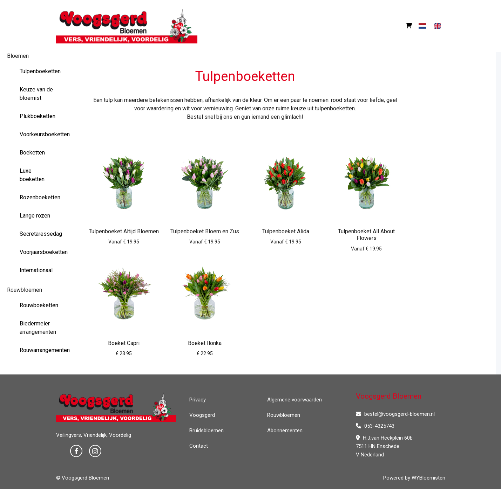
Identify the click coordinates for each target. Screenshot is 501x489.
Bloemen (18, 56)
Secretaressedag (39, 233)
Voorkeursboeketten (39, 134)
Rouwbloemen (24, 290)
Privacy (197, 400)
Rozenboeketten (39, 197)
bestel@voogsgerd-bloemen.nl (395, 414)
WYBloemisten (428, 478)
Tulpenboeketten (39, 71)
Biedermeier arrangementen (38, 327)
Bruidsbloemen (206, 430)
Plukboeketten (37, 116)
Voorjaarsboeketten (39, 252)
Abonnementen (285, 430)
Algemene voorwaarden (294, 400)
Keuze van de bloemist (36, 93)
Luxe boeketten (32, 174)
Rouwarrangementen (39, 350)
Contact (198, 446)
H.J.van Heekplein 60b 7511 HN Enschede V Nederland (384, 446)
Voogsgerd (202, 415)
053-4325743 (375, 426)
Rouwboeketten (39, 305)
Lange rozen (35, 215)
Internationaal (36, 270)
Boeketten (32, 152)
